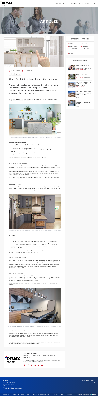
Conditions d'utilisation (71, 394)
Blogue (65, 3)
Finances (84, 43)
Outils (81, 3)
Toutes (71, 43)
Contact (88, 3)
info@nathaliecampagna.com (15, 388)
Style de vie (85, 51)
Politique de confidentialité (58, 394)
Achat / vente (72, 48)
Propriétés (57, 3)
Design (70, 53)
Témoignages (73, 3)
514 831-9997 (9, 387)
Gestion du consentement (84, 394)
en (94, 3)
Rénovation (85, 48)
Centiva (93, 394)
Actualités (72, 51)
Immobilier (84, 46)
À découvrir (72, 46)
